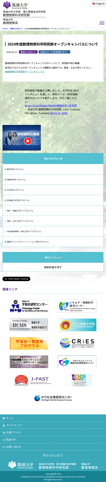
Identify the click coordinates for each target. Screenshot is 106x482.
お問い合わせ (12, 447)
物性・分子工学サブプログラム (20, 221)
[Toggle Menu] (101, 23)
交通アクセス (12, 432)
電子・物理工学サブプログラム (20, 210)
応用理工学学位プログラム (18, 200)
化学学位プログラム (15, 189)
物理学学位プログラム (16, 179)
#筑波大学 (61, 105)
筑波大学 (9, 439)
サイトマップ (12, 425)
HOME (5, 28)
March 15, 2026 (58, 113)
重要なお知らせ (16, 28)
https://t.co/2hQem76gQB (40, 105)
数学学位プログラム (15, 169)
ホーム (8, 418)
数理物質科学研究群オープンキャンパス (24, 71)
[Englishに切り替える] (98, 3)
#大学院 (72, 105)
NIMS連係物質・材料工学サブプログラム (24, 231)
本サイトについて (53, 455)
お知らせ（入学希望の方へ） (54, 52)
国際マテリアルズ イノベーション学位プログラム (28, 241)
